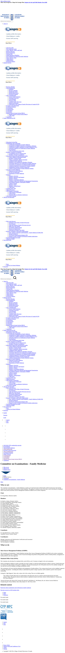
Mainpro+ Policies (13, 178)
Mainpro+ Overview (13, 176)
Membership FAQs (13, 91)
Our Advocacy (12, 223)
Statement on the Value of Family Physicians (19, 222)
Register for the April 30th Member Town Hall (36, 2)
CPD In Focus (12, 193)
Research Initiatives (13, 233)
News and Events (7, 240)
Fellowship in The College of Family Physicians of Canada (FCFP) (24, 104)
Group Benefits (12, 99)
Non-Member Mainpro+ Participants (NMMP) (19, 182)
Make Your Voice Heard (14, 226)
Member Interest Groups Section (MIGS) (15, 113)
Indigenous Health (10, 238)
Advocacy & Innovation (8, 197)
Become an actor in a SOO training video (10, 590)
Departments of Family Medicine (16, 173)
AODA (5, 647)
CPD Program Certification (12, 191)
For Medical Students (11, 106)
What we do (6, 468)
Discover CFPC (12, 100)
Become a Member (10, 86)
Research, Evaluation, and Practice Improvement (17, 231)
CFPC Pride (11, 115)
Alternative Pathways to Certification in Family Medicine (22, 148)
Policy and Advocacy (11, 221)
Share (2, 482)
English (5, 412)
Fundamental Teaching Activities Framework (19, 167)
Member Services (7, 62)
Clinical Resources (10, 189)
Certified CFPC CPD (11, 188)
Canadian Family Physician (15, 101)
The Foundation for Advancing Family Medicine (17, 56)
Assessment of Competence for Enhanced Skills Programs (22, 164)
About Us (5, 23)
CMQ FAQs (11, 187)
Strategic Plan (9, 54)
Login (4, 417)
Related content (6, 469)
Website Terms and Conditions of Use (11, 646)
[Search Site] (7, 21)
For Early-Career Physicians (12, 105)
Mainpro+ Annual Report (14, 186)
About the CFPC (10, 47)
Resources (5, 266)
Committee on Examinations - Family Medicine (14, 479)
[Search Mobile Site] (7, 279)
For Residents (9, 110)
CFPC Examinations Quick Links (16, 151)
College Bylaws (9, 60)
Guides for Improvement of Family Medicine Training (21, 168)
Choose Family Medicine (14, 96)
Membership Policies (14, 93)
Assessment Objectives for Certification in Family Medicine (22, 163)
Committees (9, 116)
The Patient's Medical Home (15, 227)
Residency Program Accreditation (13, 152)
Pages (4, 592)
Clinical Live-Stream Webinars (13, 265)
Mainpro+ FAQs (12, 184)
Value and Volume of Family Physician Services (20, 225)
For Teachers (9, 111)
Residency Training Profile (15, 158)
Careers (8, 420)
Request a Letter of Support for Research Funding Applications (23, 236)
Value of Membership (11, 95)
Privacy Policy (6, 645)
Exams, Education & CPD (9, 118)
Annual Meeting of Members (12, 55)
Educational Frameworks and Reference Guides (17, 156)
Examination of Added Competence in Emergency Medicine (22, 146)
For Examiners (9, 108)
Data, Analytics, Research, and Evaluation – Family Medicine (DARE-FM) (26, 232)
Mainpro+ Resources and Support (16, 177)
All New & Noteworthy (14, 172)
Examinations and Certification (13, 143)
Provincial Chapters (10, 61)
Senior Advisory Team (11, 57)
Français (5, 415)
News (7, 264)
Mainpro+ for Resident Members (16, 179)
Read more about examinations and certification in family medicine (16, 587)
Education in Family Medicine (13, 169)
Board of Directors (10, 51)
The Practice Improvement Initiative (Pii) (18, 235)
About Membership (10, 88)
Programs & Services (14, 98)
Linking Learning (13, 183)
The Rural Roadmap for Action (13, 237)
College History (9, 59)
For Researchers (10, 109)
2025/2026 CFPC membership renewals (12, 445)
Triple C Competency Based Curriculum (18, 159)
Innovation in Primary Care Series (16, 230)
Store (7, 422)
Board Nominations (10, 52)
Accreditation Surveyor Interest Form (17, 153)
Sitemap (5, 648)
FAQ (7, 421)
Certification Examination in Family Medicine (19, 144)
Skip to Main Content (5, 1)
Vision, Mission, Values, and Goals (14, 50)
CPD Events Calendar (11, 196)
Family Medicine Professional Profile (17, 157)
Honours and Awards (13, 103)
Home (4, 475)
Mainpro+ (8, 174)
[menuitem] (33, 415)
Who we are (6, 467)
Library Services (7, 454)
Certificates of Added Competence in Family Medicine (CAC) (23, 147)
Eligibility (11, 89)
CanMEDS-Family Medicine (15, 161)
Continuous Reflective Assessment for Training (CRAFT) (22, 166)
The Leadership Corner (11, 49)
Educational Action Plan (11, 142)
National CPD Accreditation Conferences (18, 194)
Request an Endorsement (14, 228)
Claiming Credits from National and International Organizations (23, 181)
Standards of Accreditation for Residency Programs (20, 162)
